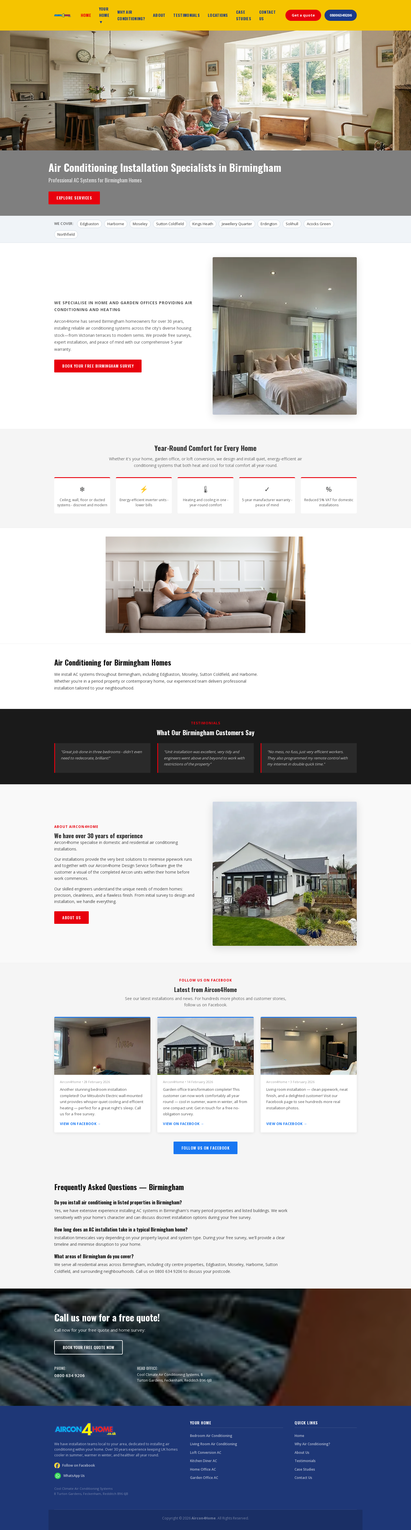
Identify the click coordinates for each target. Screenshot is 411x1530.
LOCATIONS (218, 15)
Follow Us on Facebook (206, 1148)
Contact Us (303, 1477)
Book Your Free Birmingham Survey (98, 366)
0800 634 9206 (69, 1375)
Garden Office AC (204, 1477)
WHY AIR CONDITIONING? (131, 15)
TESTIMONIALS (186, 15)
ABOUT (159, 15)
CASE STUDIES (243, 15)
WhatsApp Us (69, 1475)
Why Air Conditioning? (312, 1444)
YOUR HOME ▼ (104, 15)
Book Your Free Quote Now (88, 1347)
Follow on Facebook (74, 1465)
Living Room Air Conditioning (213, 1444)
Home (299, 1435)
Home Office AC (203, 1469)
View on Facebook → (80, 1123)
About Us (71, 917)
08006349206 (341, 15)
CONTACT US (267, 15)
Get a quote (303, 15)
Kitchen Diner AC (203, 1460)
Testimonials (305, 1460)
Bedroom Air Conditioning (211, 1435)
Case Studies (305, 1469)
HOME (86, 15)
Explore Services (74, 198)
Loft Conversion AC (205, 1452)
